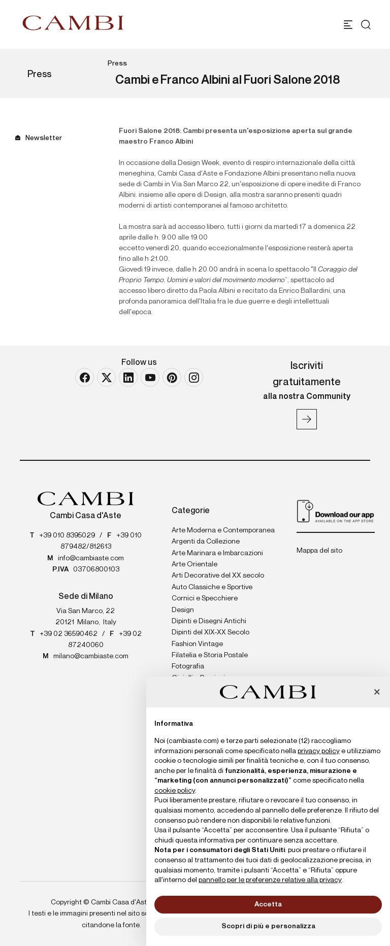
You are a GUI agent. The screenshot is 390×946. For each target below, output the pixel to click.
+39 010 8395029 (67, 535)
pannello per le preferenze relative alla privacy (270, 880)
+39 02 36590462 (69, 633)
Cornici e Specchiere (205, 598)
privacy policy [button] (319, 751)
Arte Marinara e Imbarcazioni (217, 553)
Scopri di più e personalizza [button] (268, 926)
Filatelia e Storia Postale (210, 655)
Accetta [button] (268, 904)
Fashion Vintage (197, 644)
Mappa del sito (319, 550)
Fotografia (188, 666)
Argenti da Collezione (206, 541)
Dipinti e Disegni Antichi (209, 621)
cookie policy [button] (174, 790)
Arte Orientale (194, 564)
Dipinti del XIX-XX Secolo (210, 632)
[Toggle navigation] (348, 24)
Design (183, 610)
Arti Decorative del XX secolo (218, 575)
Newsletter (43, 138)
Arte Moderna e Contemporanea (223, 530)
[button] (377, 693)
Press (117, 63)
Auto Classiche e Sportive (212, 587)
